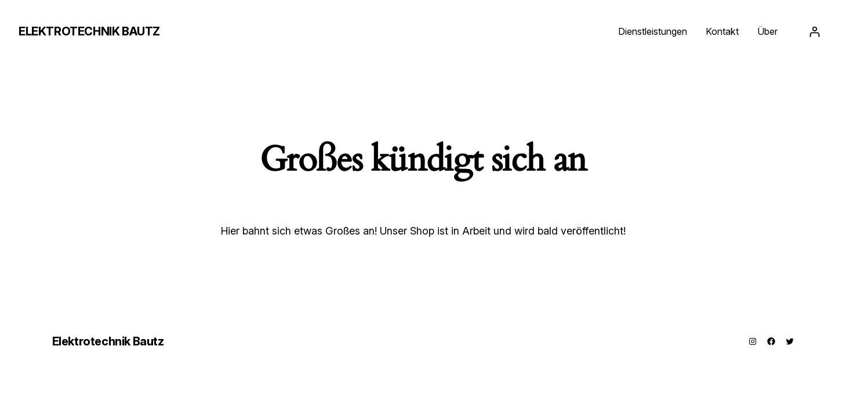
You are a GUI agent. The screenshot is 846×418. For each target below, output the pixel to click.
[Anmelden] (814, 32)
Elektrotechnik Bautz (89, 31)
